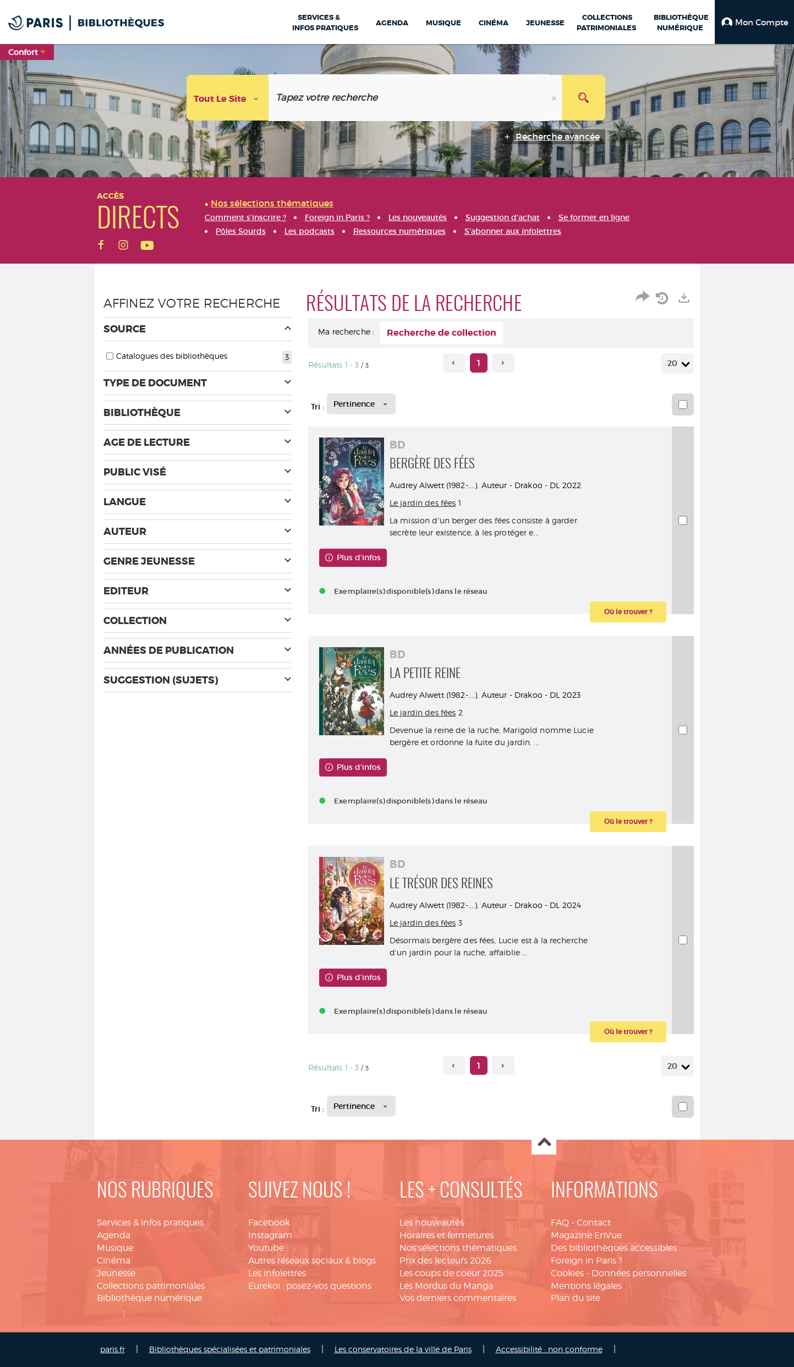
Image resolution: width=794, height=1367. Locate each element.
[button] (754, 22)
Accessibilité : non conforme (549, 1349)
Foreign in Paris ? (586, 1260)
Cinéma (113, 1260)
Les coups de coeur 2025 (451, 1273)
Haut (544, 1143)
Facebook (269, 1222)
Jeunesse (116, 1273)
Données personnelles (639, 1273)
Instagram (270, 1235)
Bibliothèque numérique (149, 1298)
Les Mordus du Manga (446, 1286)
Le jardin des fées (424, 502)
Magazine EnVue (586, 1235)
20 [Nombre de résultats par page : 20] (674, 363)
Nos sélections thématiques (458, 1248)
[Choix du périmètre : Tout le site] (228, 97)
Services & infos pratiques (150, 1222)
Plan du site (575, 1298)
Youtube (266, 1248)
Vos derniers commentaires (457, 1298)
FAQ (560, 1222)
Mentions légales (586, 1286)
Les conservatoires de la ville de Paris (403, 1349)
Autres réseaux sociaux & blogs (312, 1260)
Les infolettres (277, 1273)
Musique (115, 1248)
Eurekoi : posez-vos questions (309, 1286)
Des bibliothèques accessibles (614, 1248)
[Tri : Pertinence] (361, 403)
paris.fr (112, 1349)
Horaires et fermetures (446, 1235)
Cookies (567, 1273)
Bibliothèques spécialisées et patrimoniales (229, 1349)
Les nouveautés (431, 1222)
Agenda (113, 1235)
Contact (594, 1222)
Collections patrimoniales (151, 1286)
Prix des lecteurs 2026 (445, 1260)
